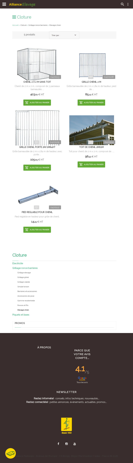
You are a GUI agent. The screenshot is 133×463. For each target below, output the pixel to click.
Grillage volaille (23, 282)
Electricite (17, 263)
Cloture (21, 17)
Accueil (15, 25)
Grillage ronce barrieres (25, 268)
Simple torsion (23, 287)
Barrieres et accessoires (27, 291)
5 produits (29, 34)
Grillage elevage (24, 273)
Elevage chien (55, 25)
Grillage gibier (23, 277)
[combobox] (64, 35)
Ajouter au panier (37, 102)
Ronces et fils (22, 305)
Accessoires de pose (25, 296)
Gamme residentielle (26, 301)
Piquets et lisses (20, 314)
